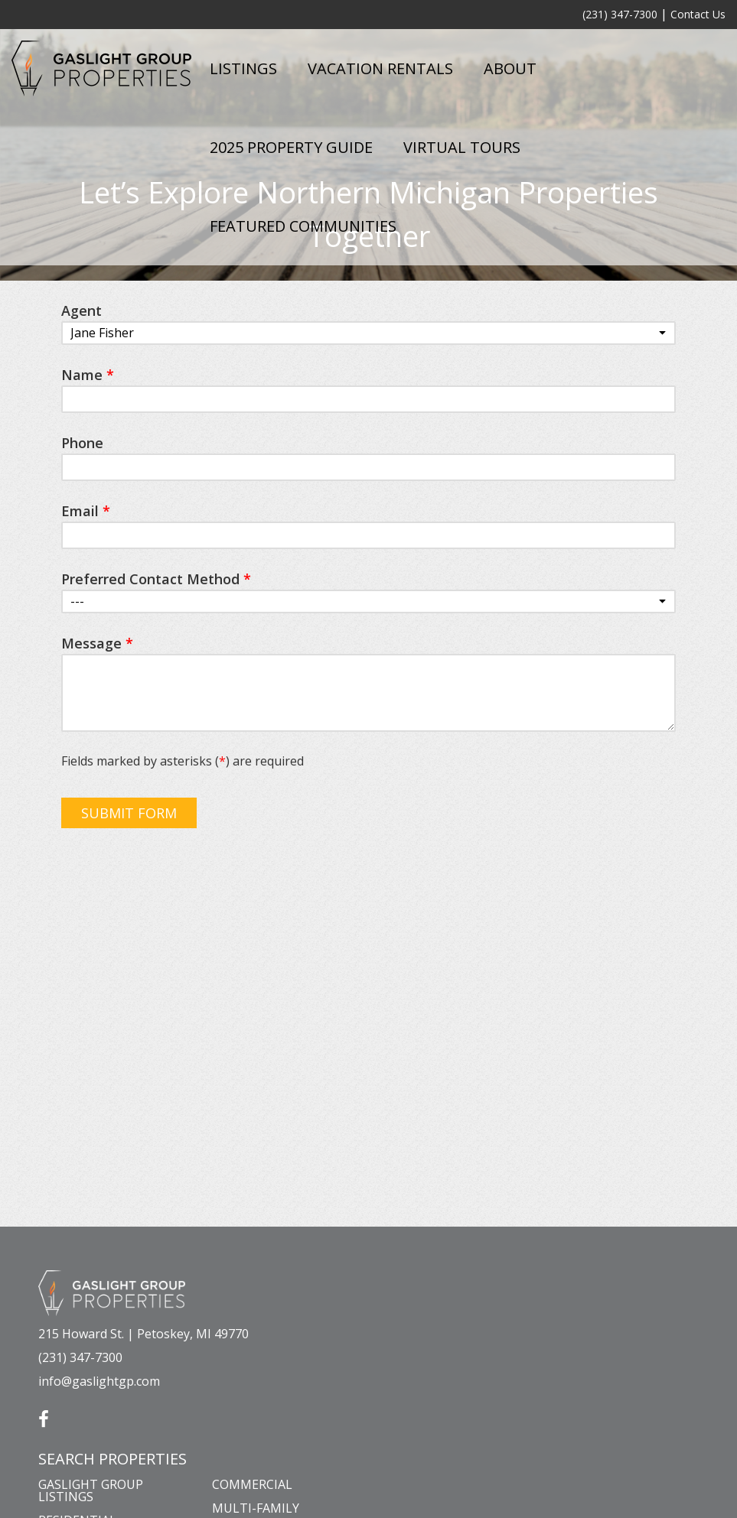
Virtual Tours (461, 147)
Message (97, 643)
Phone (82, 443)
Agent (81, 310)
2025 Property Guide (291, 147)
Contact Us (698, 14)
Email (85, 511)
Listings (243, 68)
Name (87, 375)
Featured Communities (303, 226)
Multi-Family (255, 1508)
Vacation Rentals (380, 68)
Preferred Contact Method (156, 579)
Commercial (252, 1484)
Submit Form (129, 813)
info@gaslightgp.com (99, 1381)
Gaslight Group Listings (90, 1490)
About (510, 68)
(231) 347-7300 (619, 14)
